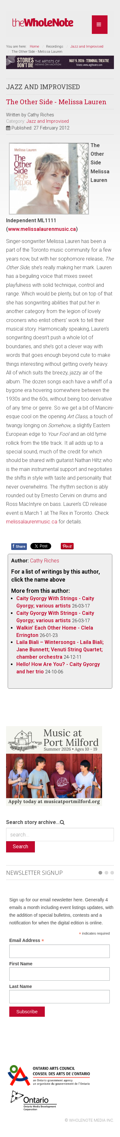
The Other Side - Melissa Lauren (56, 102)
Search (20, 846)
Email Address (26, 940)
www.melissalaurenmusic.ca (42, 229)
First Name (20, 963)
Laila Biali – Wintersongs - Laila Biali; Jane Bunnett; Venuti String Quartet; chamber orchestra (60, 649)
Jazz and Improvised (86, 46)
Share (19, 546)
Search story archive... (33, 822)
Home (34, 46)
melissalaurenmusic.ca (31, 522)
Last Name (20, 986)
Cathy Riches (44, 561)
